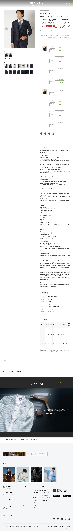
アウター (25, 495)
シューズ (25, 507)
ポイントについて (46, 497)
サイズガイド (50, 351)
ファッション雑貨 (37, 490)
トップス (25, 490)
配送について (45, 500)
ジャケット (25, 492)
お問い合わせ (45, 495)
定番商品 (35, 500)
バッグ (24, 505)
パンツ (24, 497)
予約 (34, 502)
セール (34, 505)
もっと (59, 383)
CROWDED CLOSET (45, 13)
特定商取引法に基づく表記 (21, 526)
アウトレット (36, 507)
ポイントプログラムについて (57, 31)
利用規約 (12, 526)
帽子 (34, 495)
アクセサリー (36, 492)
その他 (34, 497)
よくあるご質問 (45, 492)
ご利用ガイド (45, 490)
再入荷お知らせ (60, 47)
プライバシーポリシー (33, 526)
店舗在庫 (52, 50)
